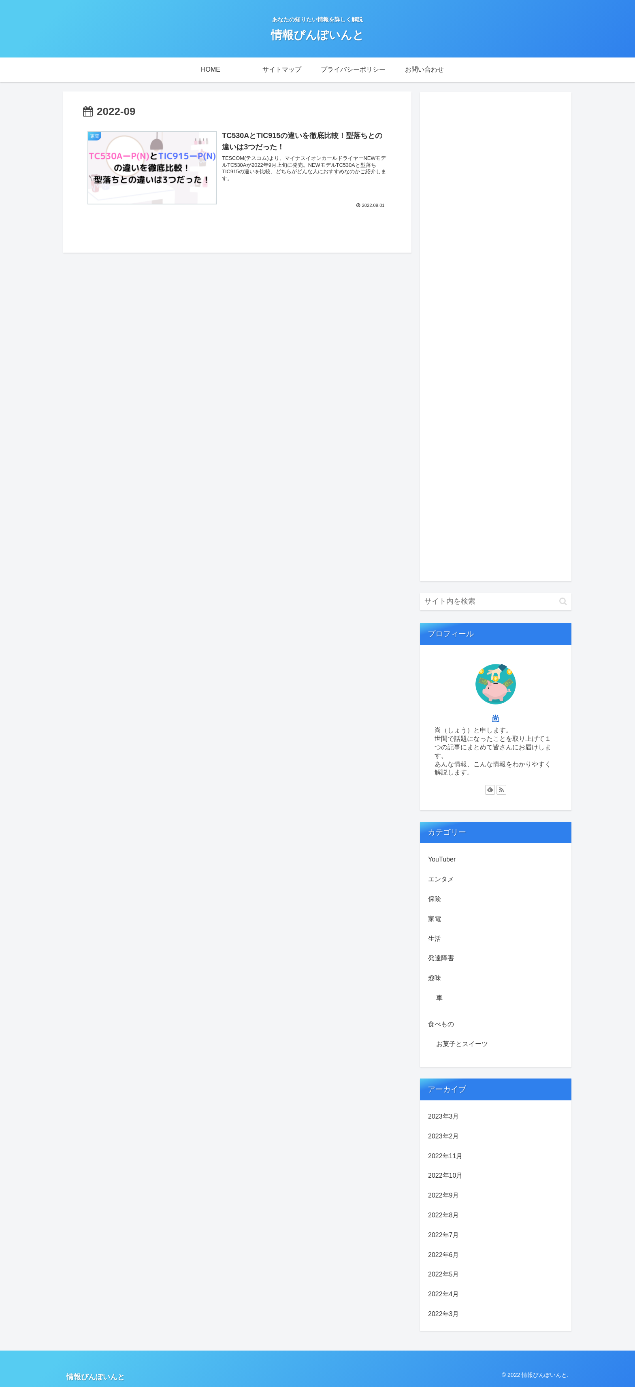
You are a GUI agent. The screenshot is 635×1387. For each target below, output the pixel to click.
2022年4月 (443, 1294)
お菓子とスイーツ (462, 1043)
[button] (563, 601)
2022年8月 (443, 1215)
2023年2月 (443, 1136)
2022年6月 (443, 1254)
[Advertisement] (495, 336)
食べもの (441, 1024)
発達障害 (441, 958)
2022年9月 (443, 1195)
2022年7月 (443, 1235)
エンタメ (441, 879)
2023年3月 (443, 1116)
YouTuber (442, 859)
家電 (434, 918)
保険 (434, 899)
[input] (495, 601)
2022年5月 (443, 1274)
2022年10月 (445, 1175)
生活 (434, 938)
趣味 (434, 977)
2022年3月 (443, 1313)
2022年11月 (445, 1156)
